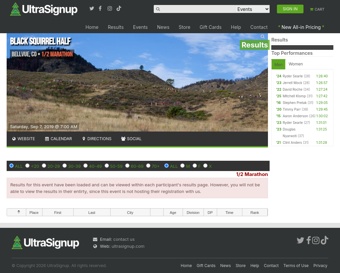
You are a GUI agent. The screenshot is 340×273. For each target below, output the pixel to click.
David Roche (292, 89)
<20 (35, 166)
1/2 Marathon (252, 174)
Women (296, 63)
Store (184, 27)
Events (140, 27)
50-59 (116, 166)
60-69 (137, 166)
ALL (19, 166)
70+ (156, 166)
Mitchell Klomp (294, 96)
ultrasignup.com (128, 246)
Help (236, 27)
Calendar (58, 138)
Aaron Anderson (295, 116)
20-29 (53, 166)
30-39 (74, 166)
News (163, 27)
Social (131, 138)
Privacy (320, 265)
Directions (96, 138)
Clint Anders (292, 142)
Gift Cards (210, 27)
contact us (123, 239)
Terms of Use (296, 265)
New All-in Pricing (301, 27)
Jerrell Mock (292, 83)
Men (278, 64)
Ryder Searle (293, 76)
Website (23, 138)
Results (116, 27)
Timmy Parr (291, 109)
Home (91, 27)
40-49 (95, 166)
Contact (259, 27)
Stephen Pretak (294, 103)
